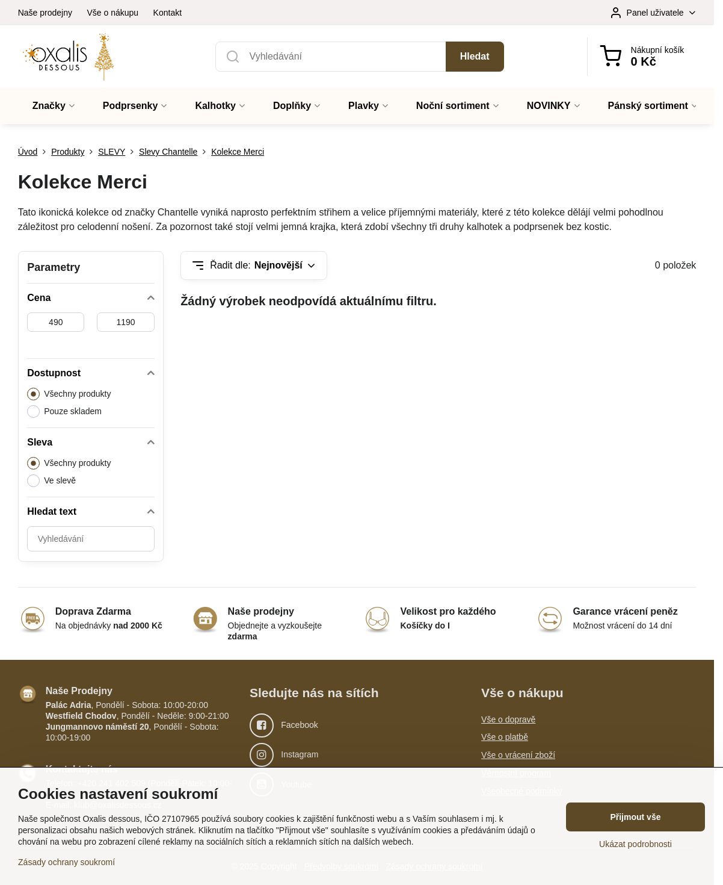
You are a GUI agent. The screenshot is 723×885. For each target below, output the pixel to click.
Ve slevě (51, 480)
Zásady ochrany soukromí (66, 862)
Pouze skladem (64, 411)
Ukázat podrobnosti (635, 844)
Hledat (475, 56)
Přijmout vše (635, 817)
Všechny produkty (69, 394)
